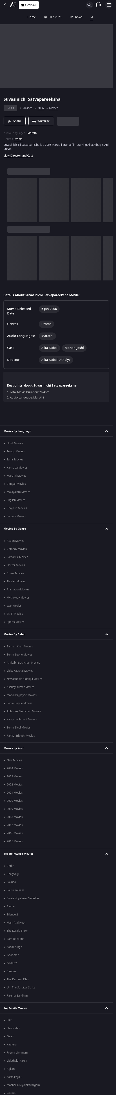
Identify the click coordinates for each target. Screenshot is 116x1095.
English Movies (16, 500)
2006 (41, 108)
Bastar (11, 906)
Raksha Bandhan (17, 996)
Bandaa (11, 971)
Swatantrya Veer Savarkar (23, 898)
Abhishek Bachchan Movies (24, 711)
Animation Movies (18, 589)
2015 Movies (15, 841)
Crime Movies (15, 573)
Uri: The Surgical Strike (21, 988)
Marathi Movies (16, 476)
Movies (72, 17)
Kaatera (12, 1045)
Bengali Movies (16, 484)
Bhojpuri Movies (17, 508)
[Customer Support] (98, 5)
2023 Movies (15, 776)
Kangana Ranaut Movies (22, 719)
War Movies (14, 606)
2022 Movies (15, 785)
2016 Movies (15, 833)
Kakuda (11, 882)
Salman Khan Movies (20, 646)
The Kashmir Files (18, 979)
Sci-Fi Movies (15, 614)
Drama (18, 139)
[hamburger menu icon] (108, 5)
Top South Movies (15, 1008)
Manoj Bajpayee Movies (22, 695)
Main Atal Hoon (16, 923)
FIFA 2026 (29, 17)
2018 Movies (15, 817)
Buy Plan (28, 5)
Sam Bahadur (15, 939)
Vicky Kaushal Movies (20, 671)
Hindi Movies (15, 443)
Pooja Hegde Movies (19, 703)
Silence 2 (12, 915)
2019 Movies (15, 809)
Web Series (108, 17)
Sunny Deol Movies (19, 728)
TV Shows (52, 17)
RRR (9, 1020)
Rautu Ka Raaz (16, 890)
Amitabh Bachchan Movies (23, 663)
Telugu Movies (16, 451)
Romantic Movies (17, 557)
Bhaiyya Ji (13, 874)
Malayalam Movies (18, 492)
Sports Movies (16, 622)
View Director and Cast (18, 156)
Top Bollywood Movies (18, 853)
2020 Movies (15, 801)
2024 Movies (15, 768)
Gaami (11, 1036)
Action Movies (15, 541)
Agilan (11, 1069)
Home (8, 17)
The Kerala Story (17, 931)
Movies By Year (14, 748)
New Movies (14, 760)
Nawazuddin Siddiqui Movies (24, 679)
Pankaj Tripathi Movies (21, 736)
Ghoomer (13, 955)
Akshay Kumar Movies (20, 687)
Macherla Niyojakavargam (23, 1085)
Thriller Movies (16, 581)
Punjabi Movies (16, 516)
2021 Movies (15, 793)
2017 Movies (15, 825)
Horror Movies (16, 565)
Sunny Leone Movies (19, 655)
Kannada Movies (17, 468)
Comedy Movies (17, 549)
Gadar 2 (12, 963)
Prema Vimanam (17, 1053)
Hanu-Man (13, 1028)
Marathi (32, 133)
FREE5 (89, 17)
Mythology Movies (18, 598)
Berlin (10, 866)
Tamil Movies (15, 460)
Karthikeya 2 (14, 1077)
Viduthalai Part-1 (17, 1061)
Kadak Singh (14, 947)
